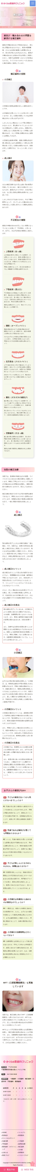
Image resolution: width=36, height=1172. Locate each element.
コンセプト (21, 1132)
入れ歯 (20, 1149)
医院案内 (21, 1135)
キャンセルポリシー (8, 1138)
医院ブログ (5, 1155)
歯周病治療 (21, 1144)
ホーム (4, 27)
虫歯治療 (5, 1141)
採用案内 (21, 1152)
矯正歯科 (21, 1146)
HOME (4, 1132)
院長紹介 (5, 1135)
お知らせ (5, 1152)
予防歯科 (5, 1144)
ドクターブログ (23, 1155)
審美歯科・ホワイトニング (9, 1148)
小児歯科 (21, 1141)
